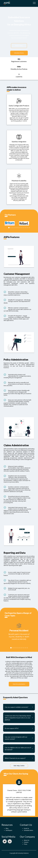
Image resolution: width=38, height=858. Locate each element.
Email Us (26, 828)
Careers (26, 842)
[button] (19, 707)
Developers (9, 830)
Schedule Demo (19, 53)
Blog (7, 828)
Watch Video (19, 45)
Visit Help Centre (19, 766)
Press (25, 844)
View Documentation (19, 684)
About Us (26, 840)
